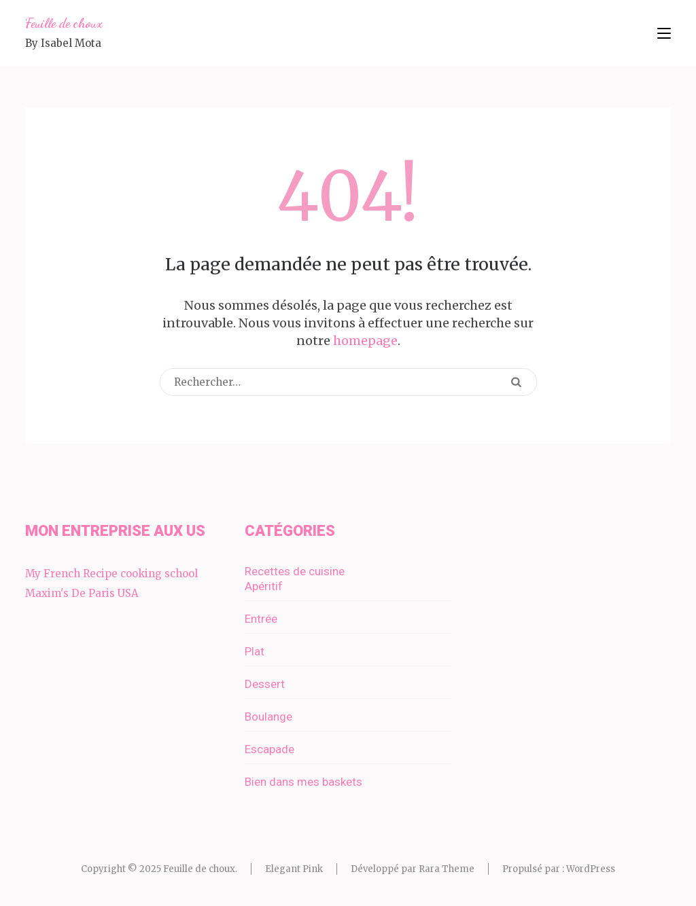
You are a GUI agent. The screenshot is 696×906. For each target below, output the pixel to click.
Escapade (269, 749)
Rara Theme (446, 869)
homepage (365, 340)
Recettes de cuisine (295, 571)
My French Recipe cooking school (111, 573)
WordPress (590, 869)
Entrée (261, 619)
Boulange (268, 716)
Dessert (265, 684)
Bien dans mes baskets (303, 782)
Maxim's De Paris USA (82, 593)
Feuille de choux (64, 23)
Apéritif (264, 586)
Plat (254, 651)
